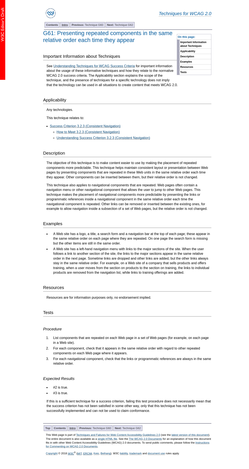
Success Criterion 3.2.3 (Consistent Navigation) (85, 126)
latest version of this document (190, 434)
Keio (96, 453)
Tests (183, 72)
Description (187, 56)
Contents (52, 24)
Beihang (106, 453)
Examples (186, 61)
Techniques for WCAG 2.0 (185, 13)
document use (156, 453)
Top (47, 428)
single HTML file (107, 438)
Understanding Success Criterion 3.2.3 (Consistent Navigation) (103, 138)
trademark (135, 453)
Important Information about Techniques (193, 44)
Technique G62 (120, 24)
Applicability (187, 51)
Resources (186, 67)
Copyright (52, 453)
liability (124, 453)
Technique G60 (87, 24)
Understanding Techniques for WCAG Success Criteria (94, 66)
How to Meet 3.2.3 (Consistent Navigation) (88, 132)
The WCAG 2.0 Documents (145, 438)
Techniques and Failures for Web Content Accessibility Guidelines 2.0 (118, 434)
